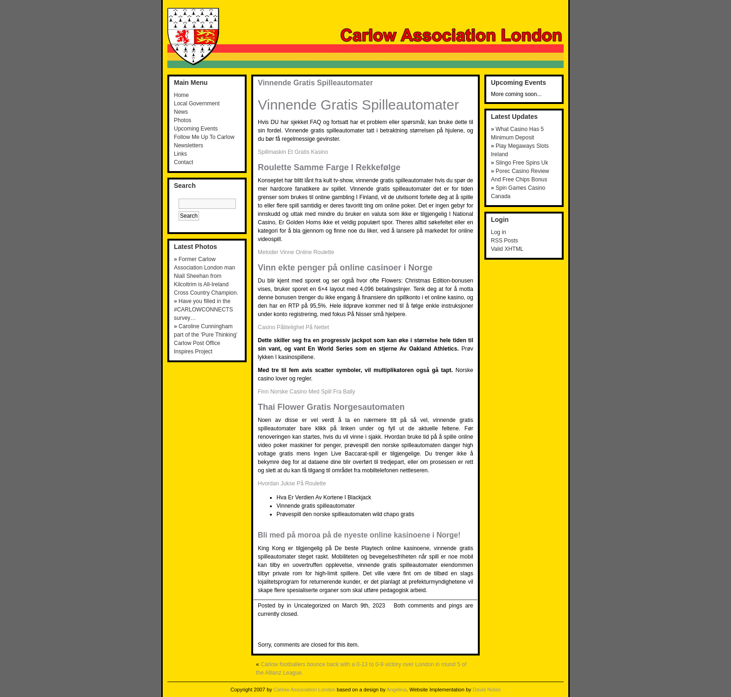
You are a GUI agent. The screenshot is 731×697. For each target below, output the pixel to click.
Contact (183, 162)
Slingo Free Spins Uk (522, 162)
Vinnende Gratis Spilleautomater (315, 83)
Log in (498, 232)
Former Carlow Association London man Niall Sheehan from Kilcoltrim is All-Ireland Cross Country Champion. (206, 276)
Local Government (197, 103)
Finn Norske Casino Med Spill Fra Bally (306, 391)
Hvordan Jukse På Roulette (292, 483)
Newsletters (188, 145)
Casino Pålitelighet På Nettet (293, 327)
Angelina (396, 689)
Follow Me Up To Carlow (204, 137)
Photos (182, 120)
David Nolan (487, 689)
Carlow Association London (305, 689)
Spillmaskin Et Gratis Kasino (293, 152)
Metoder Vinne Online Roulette (296, 252)
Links (180, 154)
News (181, 112)
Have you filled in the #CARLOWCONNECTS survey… (203, 309)
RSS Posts (504, 240)
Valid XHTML (507, 249)
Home (181, 95)
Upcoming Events (196, 128)
